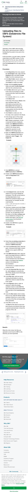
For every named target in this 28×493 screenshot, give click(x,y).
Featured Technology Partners (11, 438)
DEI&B (5, 456)
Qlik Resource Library (9, 392)
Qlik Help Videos (8, 382)
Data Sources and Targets (10, 440)
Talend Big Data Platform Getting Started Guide (14, 7)
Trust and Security (8, 428)
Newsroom (6, 464)
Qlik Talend (6, 402)
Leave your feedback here (11, 365)
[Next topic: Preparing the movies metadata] (20, 372)
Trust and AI (7, 432)
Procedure (6, 42)
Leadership (7, 452)
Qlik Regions (7, 442)
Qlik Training (7, 386)
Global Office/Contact (9, 466)
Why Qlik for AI (7, 434)
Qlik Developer (7, 384)
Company (6, 450)
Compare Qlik (7, 436)
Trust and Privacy (8, 430)
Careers (6, 462)
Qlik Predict (7, 417)
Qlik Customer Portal (9, 390)
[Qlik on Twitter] (21, 471)
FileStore (20, 260)
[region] (14, 482)
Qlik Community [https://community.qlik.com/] (13, 471)
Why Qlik (6, 426)
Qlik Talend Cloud (8, 404)
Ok (14, 488)
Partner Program (8, 460)
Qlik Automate (7, 419)
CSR (5, 454)
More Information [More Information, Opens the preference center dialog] (14, 491)
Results (6, 44)
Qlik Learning (7, 388)
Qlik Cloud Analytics (9, 412)
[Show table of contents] (3, 6)
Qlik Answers (7, 414)
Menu (26, 2)
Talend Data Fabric (8, 406)
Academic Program (9, 458)
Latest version (6, 25)
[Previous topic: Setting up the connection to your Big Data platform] (7, 372)
